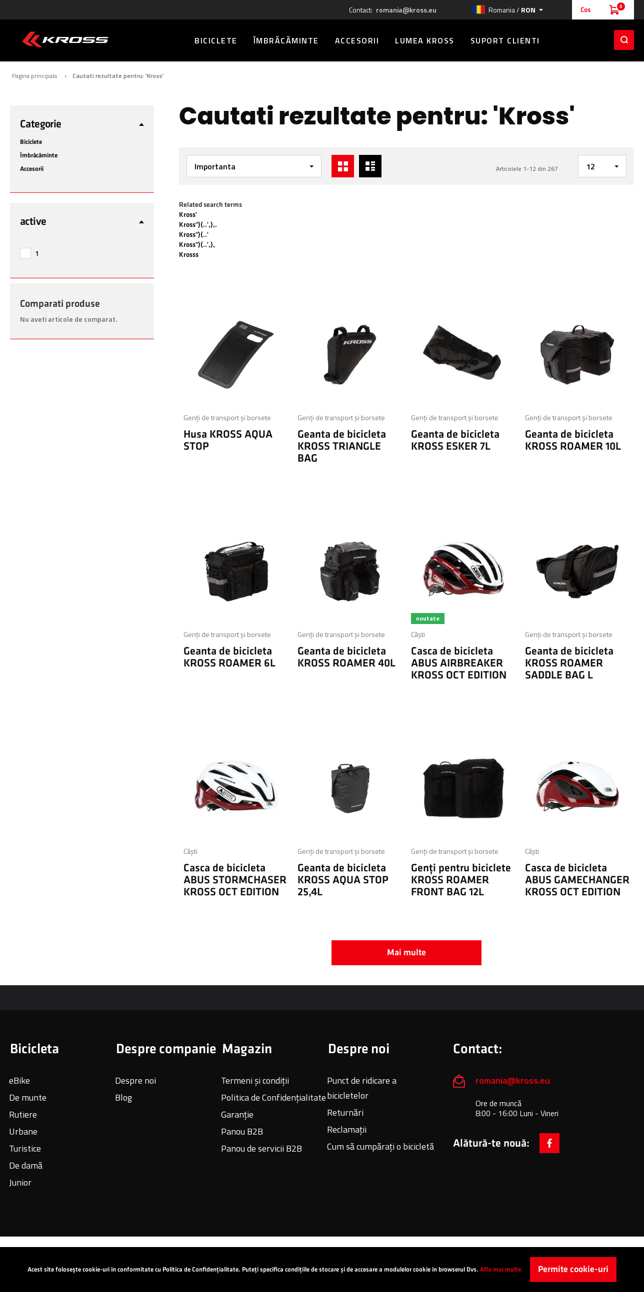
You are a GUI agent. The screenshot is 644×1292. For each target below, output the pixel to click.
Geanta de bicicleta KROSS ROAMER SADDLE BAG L (569, 663)
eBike (19, 1080)
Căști (418, 634)
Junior (20, 1182)
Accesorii (32, 169)
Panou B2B (242, 1131)
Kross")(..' (193, 234)
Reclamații (346, 1129)
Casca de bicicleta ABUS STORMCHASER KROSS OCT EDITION (235, 880)
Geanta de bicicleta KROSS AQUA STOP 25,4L (343, 880)
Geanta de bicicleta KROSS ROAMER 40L (347, 657)
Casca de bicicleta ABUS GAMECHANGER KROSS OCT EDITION (577, 880)
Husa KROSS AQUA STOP (228, 440)
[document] (322, 1269)
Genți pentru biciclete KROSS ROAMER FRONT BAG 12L (461, 880)
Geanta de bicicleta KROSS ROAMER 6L (230, 657)
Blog (123, 1097)
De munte (27, 1097)
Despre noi (135, 1080)
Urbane (23, 1131)
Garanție (237, 1114)
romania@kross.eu (406, 10)
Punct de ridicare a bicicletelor (361, 1088)
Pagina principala (34, 75)
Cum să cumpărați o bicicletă (380, 1146)
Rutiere (23, 1114)
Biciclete (31, 142)
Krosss (188, 254)
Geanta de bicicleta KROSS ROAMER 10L (573, 440)
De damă (25, 1165)
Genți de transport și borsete (227, 417)
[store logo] (65, 39)
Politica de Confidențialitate (273, 1097)
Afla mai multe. (501, 1270)
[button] (507, 9)
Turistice (25, 1148)
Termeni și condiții (255, 1080)
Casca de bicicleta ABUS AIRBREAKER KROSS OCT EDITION (458, 663)
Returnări (345, 1112)
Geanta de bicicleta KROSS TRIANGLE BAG (342, 446)
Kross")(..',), (197, 244)
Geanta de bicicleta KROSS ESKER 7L (455, 440)
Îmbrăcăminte (39, 155)
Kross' (188, 214)
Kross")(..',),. (198, 224)
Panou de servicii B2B (261, 1148)
